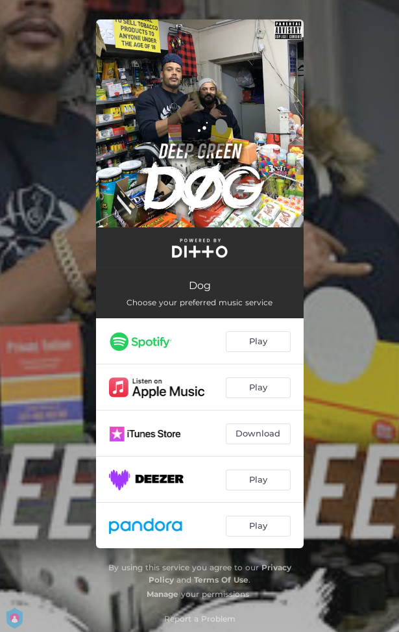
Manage (162, 594)
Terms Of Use (221, 580)
